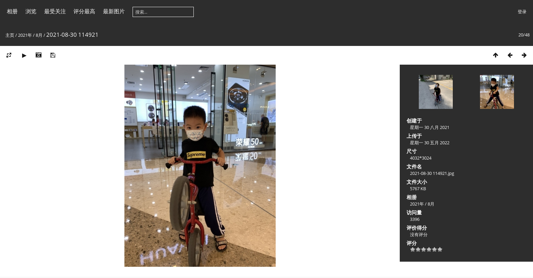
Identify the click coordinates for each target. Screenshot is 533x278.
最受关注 (55, 11)
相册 (12, 11)
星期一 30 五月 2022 (429, 143)
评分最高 (84, 11)
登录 (522, 12)
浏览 (30, 11)
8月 (39, 35)
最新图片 (114, 11)
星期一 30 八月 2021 (429, 127)
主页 (9, 35)
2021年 (25, 35)
